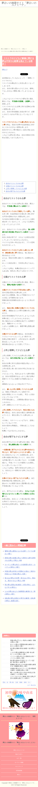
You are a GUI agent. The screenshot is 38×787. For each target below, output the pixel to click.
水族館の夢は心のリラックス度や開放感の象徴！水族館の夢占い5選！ (23, 669)
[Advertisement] (19, 27)
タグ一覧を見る (31, 685)
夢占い (5, 69)
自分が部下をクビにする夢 (15, 191)
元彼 (16, 682)
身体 (25, 682)
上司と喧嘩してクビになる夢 (16, 188)
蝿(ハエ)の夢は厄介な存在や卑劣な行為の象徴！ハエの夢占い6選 (22, 673)
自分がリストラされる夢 (15, 183)
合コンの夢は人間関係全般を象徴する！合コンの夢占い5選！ (23, 645)
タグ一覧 (19, 758)
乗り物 (12, 682)
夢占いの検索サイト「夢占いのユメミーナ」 (19, 4)
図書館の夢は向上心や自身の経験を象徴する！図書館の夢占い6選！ (23, 665)
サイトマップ (19, 766)
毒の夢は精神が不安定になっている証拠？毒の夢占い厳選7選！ (22, 661)
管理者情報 (19, 770)
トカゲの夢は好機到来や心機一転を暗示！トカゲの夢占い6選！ (22, 653)
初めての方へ (19, 754)
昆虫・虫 (5, 682)
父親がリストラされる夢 (15, 186)
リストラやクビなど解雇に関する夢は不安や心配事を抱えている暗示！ (23, 677)
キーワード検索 (19, 762)
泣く (29, 682)
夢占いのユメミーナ (19, 750)
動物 (21, 682)
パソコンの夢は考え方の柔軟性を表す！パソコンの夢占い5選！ (23, 657)
